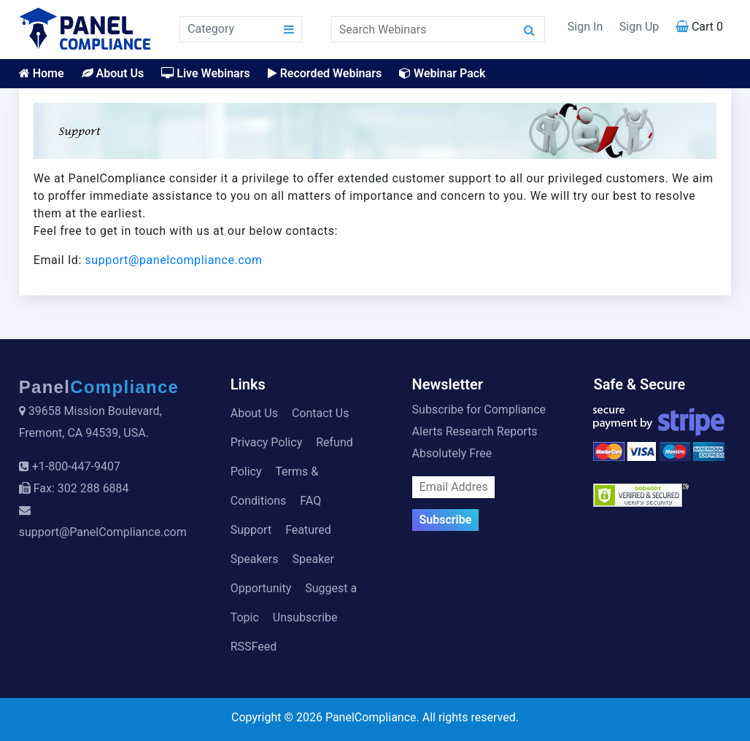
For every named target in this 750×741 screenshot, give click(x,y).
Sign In (585, 27)
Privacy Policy (267, 442)
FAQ (310, 501)
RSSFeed (254, 646)
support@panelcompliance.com (174, 260)
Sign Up (639, 27)
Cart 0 (699, 27)
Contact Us (320, 413)
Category (211, 29)
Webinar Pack (442, 73)
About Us (113, 73)
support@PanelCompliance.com (103, 532)
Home (41, 73)
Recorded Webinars (325, 73)
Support (251, 530)
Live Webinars (205, 73)
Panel (99, 387)
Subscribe (446, 520)
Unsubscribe (305, 617)
